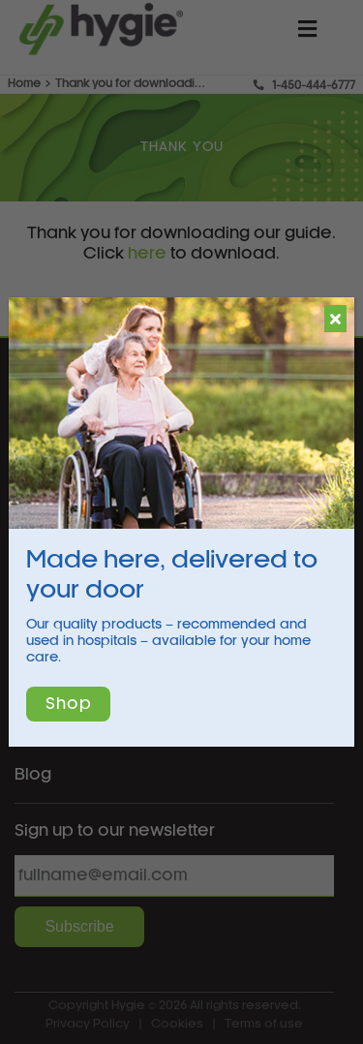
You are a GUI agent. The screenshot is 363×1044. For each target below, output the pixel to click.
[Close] (335, 318)
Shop (68, 704)
